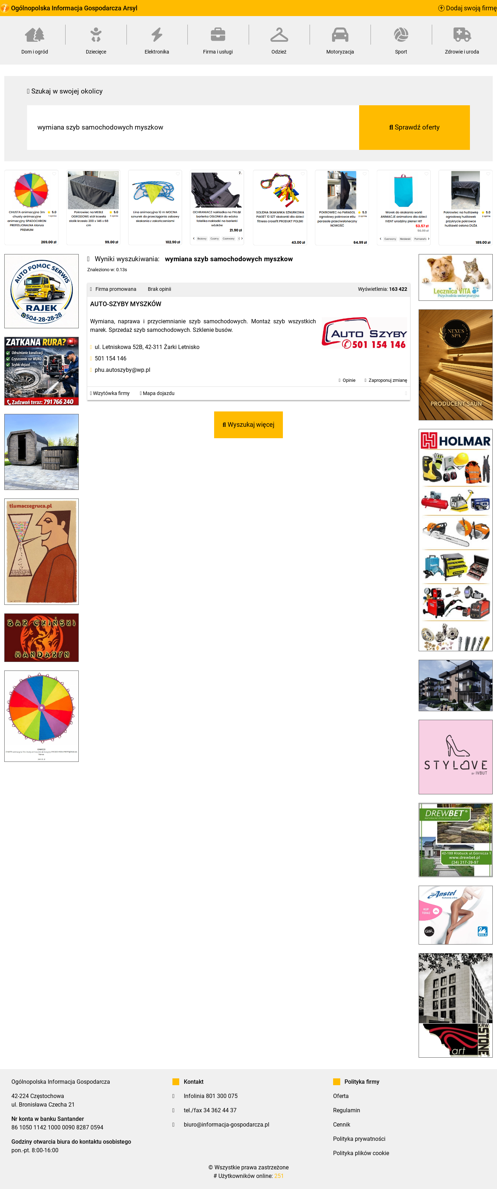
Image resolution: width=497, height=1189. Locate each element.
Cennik (341, 1124)
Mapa (157, 393)
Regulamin (346, 1110)
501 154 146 (110, 358)
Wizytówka (110, 393)
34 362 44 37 (220, 1110)
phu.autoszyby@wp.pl (122, 369)
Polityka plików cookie (361, 1153)
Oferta (341, 1096)
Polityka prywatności (359, 1138)
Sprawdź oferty (414, 127)
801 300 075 (222, 1096)
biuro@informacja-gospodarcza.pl (226, 1124)
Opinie (349, 380)
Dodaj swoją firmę (467, 8)
